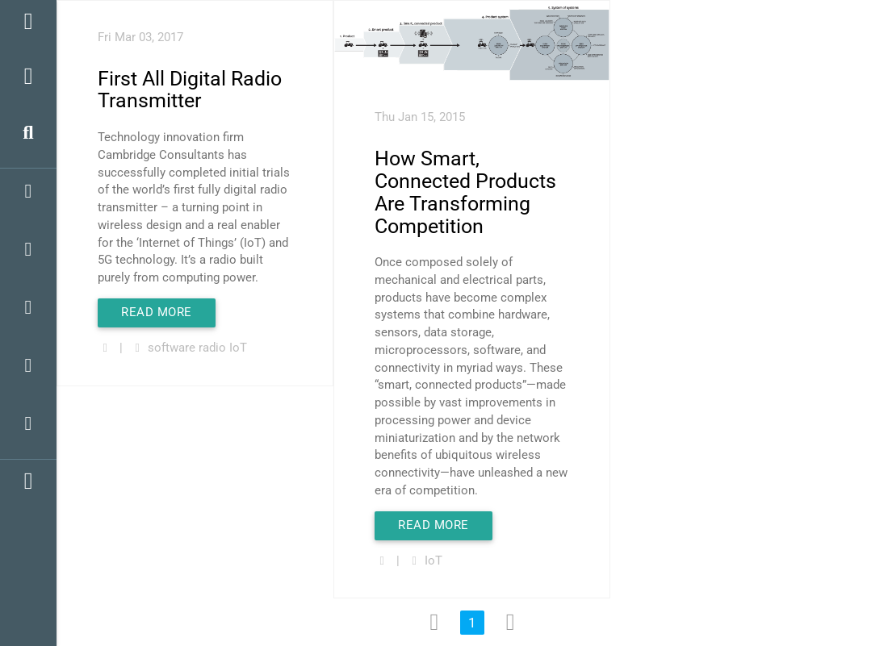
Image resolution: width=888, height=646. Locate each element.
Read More (156, 312)
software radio (187, 348)
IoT (238, 348)
